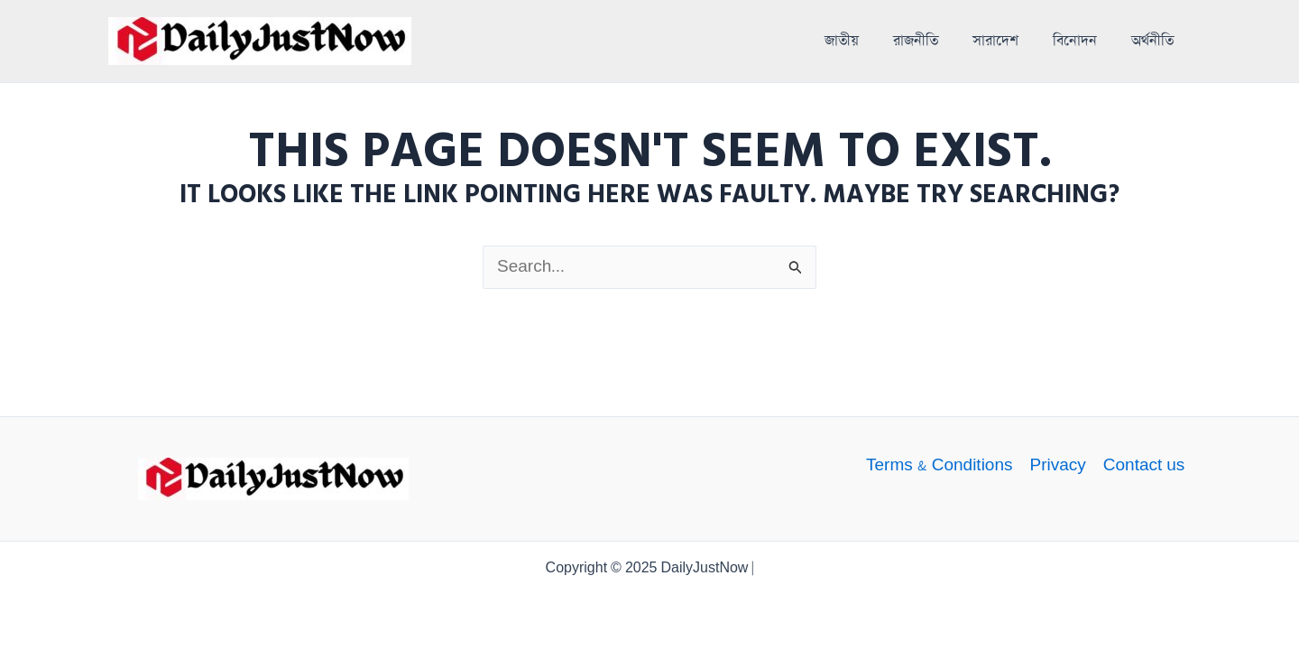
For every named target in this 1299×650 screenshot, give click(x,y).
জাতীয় (842, 41)
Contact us (1144, 466)
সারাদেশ (995, 41)
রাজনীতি (915, 41)
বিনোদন (1075, 41)
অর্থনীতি (1152, 41)
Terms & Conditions (939, 466)
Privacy (1057, 466)
